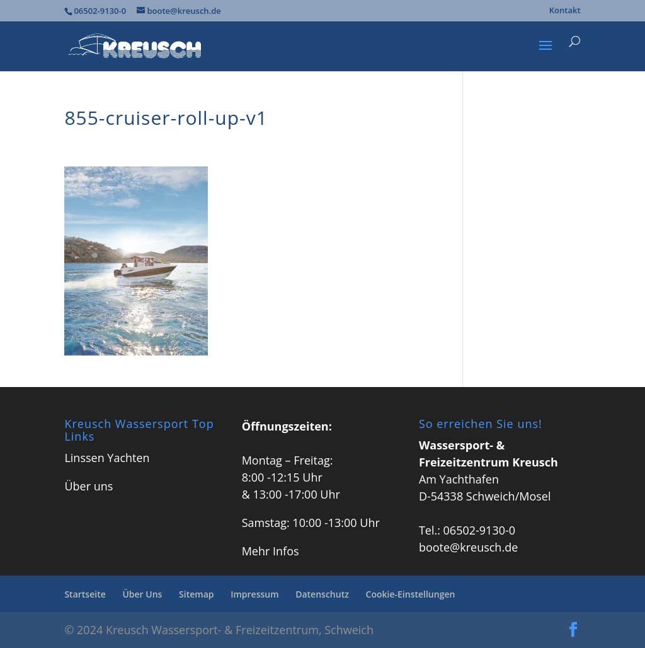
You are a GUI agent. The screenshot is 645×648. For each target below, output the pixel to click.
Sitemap (196, 594)
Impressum (254, 594)
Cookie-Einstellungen (410, 594)
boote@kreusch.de (468, 547)
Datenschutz (322, 594)
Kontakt (565, 11)
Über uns (88, 486)
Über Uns (142, 594)
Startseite (84, 594)
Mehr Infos (270, 550)
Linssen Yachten (106, 457)
